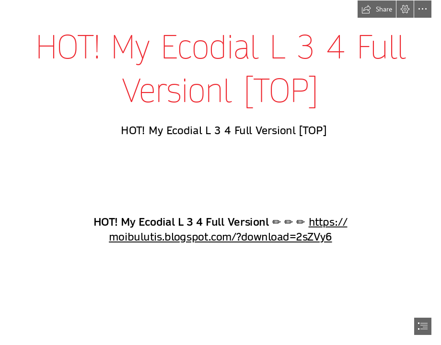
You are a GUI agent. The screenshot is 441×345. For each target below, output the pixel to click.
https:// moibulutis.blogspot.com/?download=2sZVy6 (228, 230)
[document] (220, 172)
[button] (377, 9)
